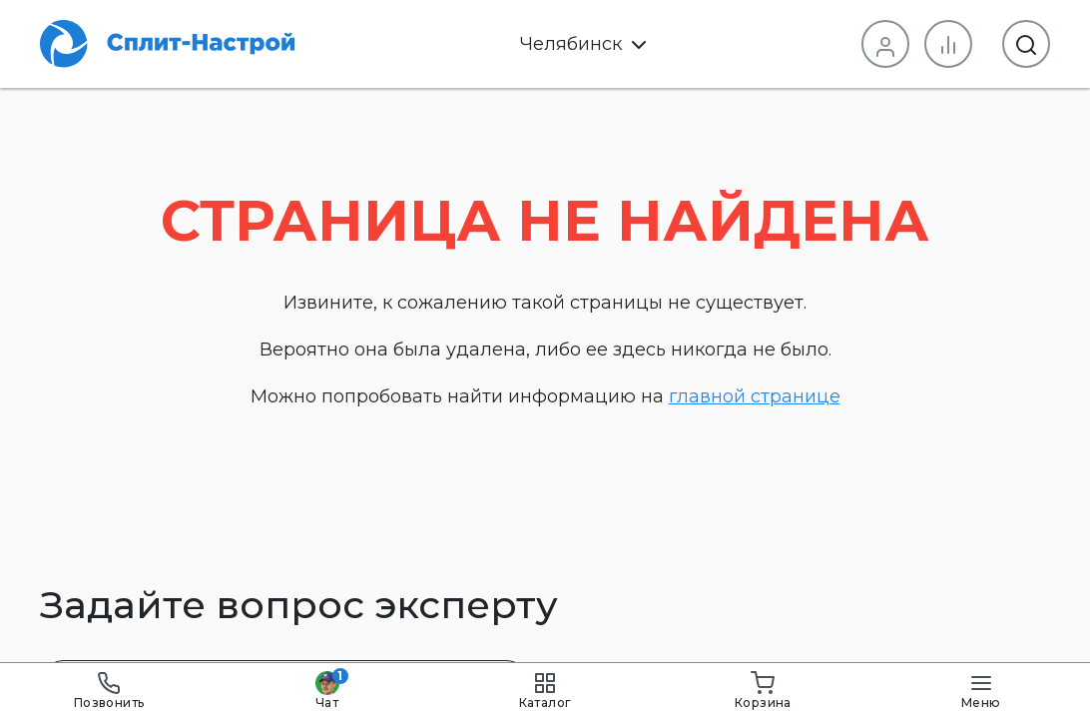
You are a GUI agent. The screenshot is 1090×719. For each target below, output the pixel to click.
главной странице (754, 396)
